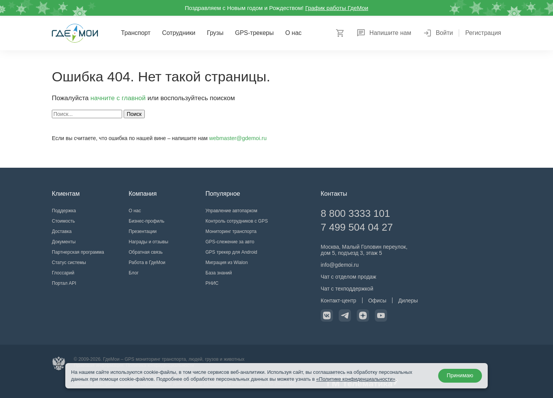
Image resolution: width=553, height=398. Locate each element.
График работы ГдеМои (336, 8)
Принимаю (459, 376)
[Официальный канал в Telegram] (345, 315)
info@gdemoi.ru (340, 265)
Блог (134, 273)
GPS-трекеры (254, 33)
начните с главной (118, 98)
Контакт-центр (338, 300)
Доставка (62, 231)
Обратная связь (145, 252)
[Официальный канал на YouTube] (381, 315)
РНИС (212, 283)
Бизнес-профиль (146, 221)
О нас (293, 33)
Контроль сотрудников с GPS (236, 221)
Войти (438, 33)
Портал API (64, 283)
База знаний (218, 273)
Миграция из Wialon (226, 262)
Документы (64, 241)
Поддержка (64, 210)
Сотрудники (178, 33)
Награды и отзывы (148, 241)
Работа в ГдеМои (147, 262)
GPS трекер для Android (231, 252)
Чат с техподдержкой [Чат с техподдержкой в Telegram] (347, 289)
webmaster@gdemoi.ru (237, 138)
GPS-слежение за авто (229, 241)
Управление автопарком (231, 210)
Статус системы (69, 262)
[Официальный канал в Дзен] (363, 315)
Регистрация (483, 33)
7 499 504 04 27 (357, 227)
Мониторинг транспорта (231, 231)
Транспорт (136, 33)
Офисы (377, 300)
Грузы (215, 33)
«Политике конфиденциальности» (355, 379)
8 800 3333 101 (355, 213)
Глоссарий (63, 273)
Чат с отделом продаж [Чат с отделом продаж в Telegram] (348, 277)
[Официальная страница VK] (327, 315)
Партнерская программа (78, 252)
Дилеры (408, 300)
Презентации (143, 231)
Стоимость (63, 221)
